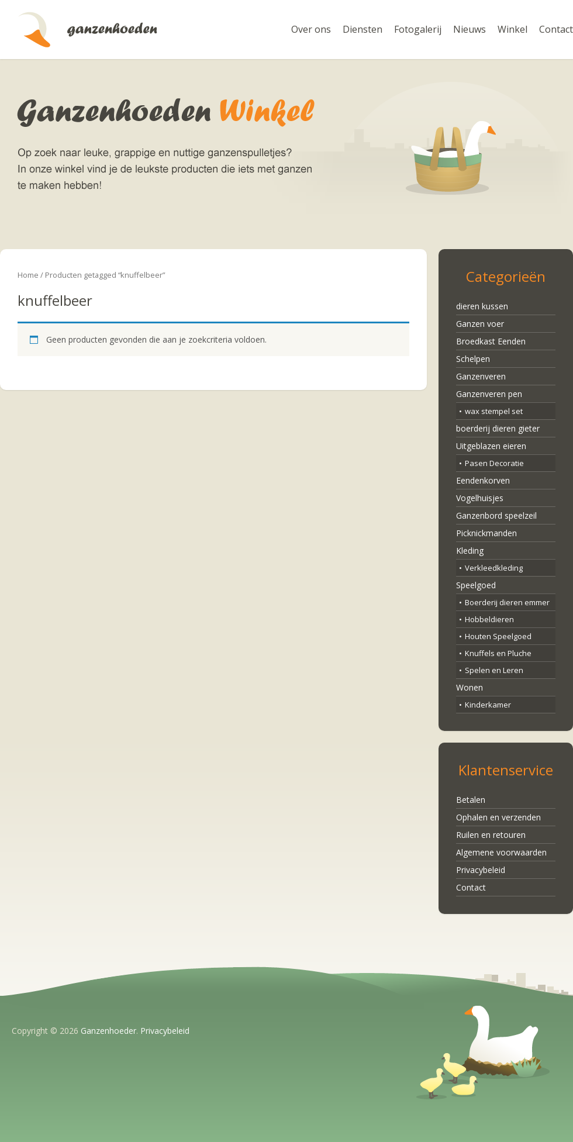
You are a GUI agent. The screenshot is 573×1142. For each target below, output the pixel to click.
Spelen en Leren (494, 670)
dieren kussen (482, 306)
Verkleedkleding (494, 568)
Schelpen (473, 358)
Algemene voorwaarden (501, 852)
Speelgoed (476, 585)
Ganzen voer (480, 323)
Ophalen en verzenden (498, 817)
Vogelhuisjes (479, 497)
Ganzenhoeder (87, 29)
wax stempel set (494, 411)
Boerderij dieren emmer (507, 602)
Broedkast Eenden (491, 341)
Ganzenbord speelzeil (496, 515)
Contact (556, 29)
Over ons (311, 29)
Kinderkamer (488, 704)
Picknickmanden (486, 533)
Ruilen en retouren (491, 834)
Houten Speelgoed (498, 636)
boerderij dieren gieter (498, 428)
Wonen (469, 687)
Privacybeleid (480, 869)
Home (28, 275)
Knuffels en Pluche (498, 653)
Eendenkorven (483, 480)
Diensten (362, 29)
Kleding (470, 550)
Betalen (470, 799)
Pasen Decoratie (494, 463)
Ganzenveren (481, 376)
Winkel (512, 29)
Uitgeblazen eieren (491, 445)
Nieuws (469, 29)
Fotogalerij (417, 29)
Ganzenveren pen (489, 393)
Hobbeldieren (489, 619)
